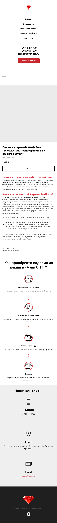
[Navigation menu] (4, 76)
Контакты (28, 38)
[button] (29, 60)
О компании (28, 24)
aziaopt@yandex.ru (28, 53)
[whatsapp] (28, 515)
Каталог (28, 19)
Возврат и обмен (28, 33)
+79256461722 (29, 48)
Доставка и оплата (28, 29)
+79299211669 (29, 50)
